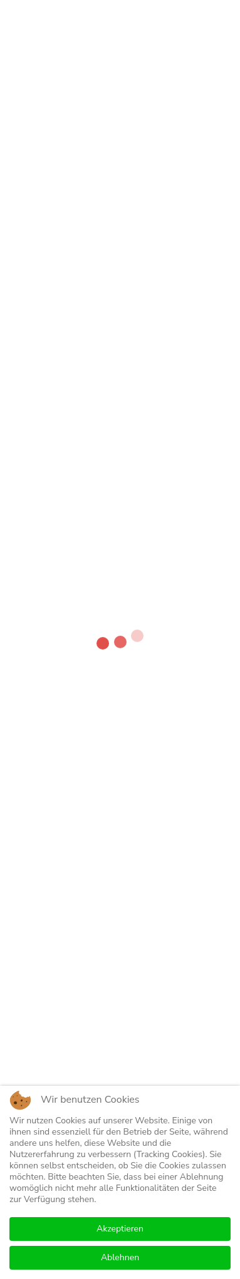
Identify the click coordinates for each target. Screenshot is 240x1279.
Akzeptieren (120, 1229)
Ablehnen (120, 1257)
